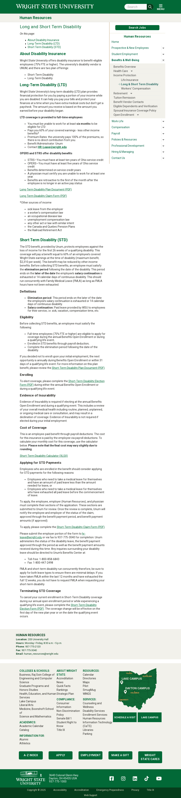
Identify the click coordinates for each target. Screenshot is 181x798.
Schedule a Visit (125, 717)
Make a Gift (120, 755)
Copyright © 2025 (36, 790)
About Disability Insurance (43, 40)
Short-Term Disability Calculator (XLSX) (44, 455)
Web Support (90, 795)
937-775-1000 (57, 781)
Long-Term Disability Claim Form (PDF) (43, 195)
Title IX (150, 790)
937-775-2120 (32, 646)
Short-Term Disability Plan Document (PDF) (78, 367)
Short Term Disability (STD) (44, 47)
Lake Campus (149, 717)
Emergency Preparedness (110, 790)
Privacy (135, 790)
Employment (91, 755)
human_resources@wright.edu (41, 653)
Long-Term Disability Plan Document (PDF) (46, 189)
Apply (60, 755)
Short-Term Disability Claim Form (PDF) (81, 527)
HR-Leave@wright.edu (52, 147)
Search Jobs (137, 27)
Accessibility (60, 790)
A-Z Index (31, 755)
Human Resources (36, 18)
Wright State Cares (150, 757)
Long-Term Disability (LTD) (44, 43)
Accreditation (81, 790)
